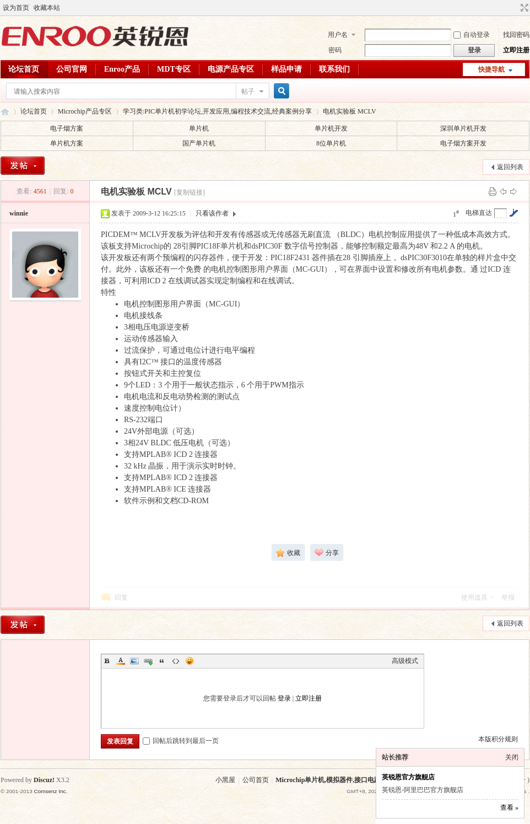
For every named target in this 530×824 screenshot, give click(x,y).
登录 (284, 698)
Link (148, 660)
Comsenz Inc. (50, 791)
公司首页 (255, 780)
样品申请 (286, 69)
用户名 (338, 35)
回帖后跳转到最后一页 (181, 741)
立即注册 (516, 50)
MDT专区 (174, 69)
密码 (335, 50)
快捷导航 (491, 69)
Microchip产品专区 (85, 111)
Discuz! (44, 780)
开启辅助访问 (514, 8)
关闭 (511, 757)
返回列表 (510, 167)
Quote (161, 660)
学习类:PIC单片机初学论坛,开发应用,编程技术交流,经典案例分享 (217, 111)
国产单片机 (198, 143)
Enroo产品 (122, 69)
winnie (18, 213)
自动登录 (471, 35)
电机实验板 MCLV (349, 111)
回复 (121, 597)
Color (120, 660)
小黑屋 (225, 780)
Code (175, 660)
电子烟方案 (66, 128)
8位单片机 (331, 143)
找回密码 (516, 35)
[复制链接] (189, 192)
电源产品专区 (231, 69)
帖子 (248, 91)
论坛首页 (23, 69)
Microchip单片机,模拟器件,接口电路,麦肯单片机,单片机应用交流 (369, 780)
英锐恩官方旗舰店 (408, 777)
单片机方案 (66, 143)
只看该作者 (212, 213)
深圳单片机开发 (463, 128)
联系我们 (334, 69)
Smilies (189, 660)
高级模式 (405, 661)
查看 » (509, 807)
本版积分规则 (498, 739)
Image (134, 660)
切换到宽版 (523, 8)
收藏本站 (47, 8)
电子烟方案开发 (463, 143)
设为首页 (16, 8)
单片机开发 (331, 128)
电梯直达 (479, 213)
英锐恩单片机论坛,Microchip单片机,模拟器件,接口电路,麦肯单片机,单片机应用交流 (5, 112)
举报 (508, 597)
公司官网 (71, 69)
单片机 (199, 128)
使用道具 (474, 597)
